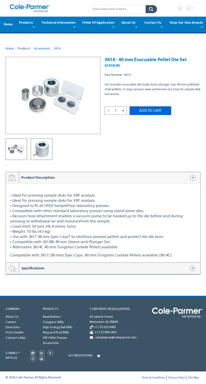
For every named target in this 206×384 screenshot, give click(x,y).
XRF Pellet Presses (55, 338)
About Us (128, 23)
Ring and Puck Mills (56, 332)
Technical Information (58, 23)
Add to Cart (150, 111)
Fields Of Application (98, 23)
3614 (57, 48)
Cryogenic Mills (53, 322)
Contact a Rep (15, 338)
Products (26, 23)
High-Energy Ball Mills (57, 327)
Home (8, 24)
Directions (13, 327)
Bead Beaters (52, 317)
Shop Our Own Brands (186, 23)
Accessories (42, 48)
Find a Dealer (15, 332)
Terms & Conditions (153, 377)
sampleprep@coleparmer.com (115, 337)
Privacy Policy (176, 377)
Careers (11, 322)
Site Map (193, 377)
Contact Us (152, 23)
